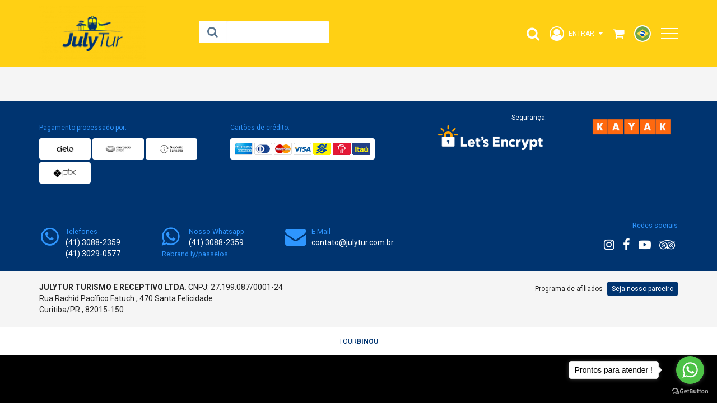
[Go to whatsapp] (690, 370)
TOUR (358, 341)
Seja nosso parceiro (642, 289)
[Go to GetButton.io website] (690, 391)
